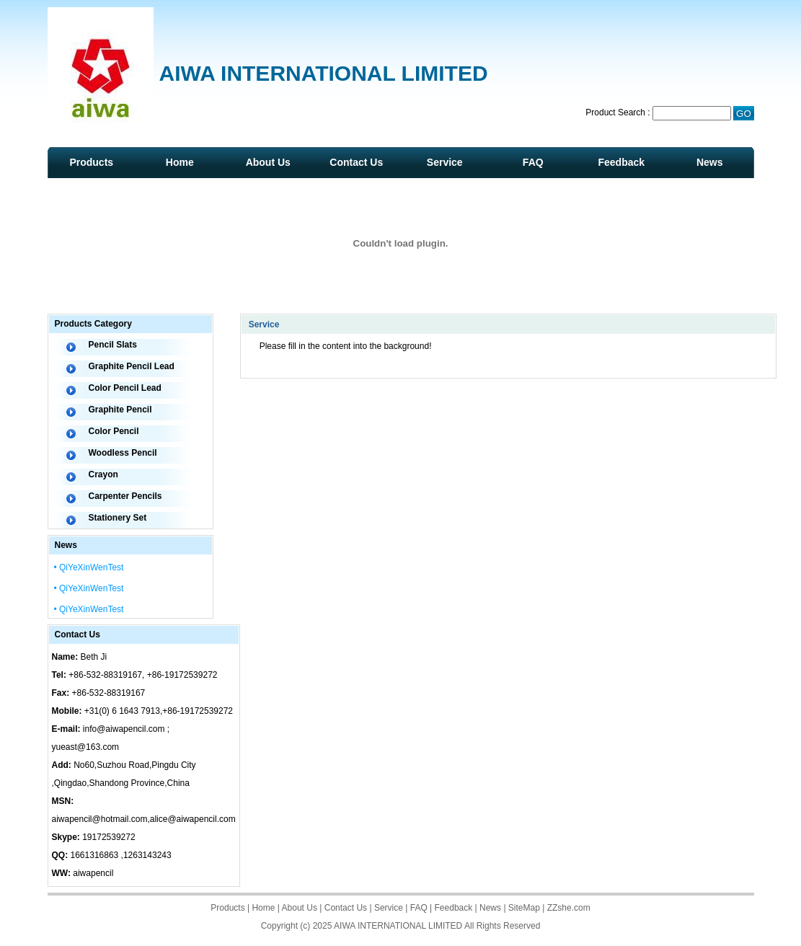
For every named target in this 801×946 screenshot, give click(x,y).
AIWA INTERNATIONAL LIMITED (398, 926)
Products (91, 162)
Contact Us (356, 162)
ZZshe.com (568, 908)
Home (180, 162)
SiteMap (524, 908)
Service (445, 162)
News (709, 162)
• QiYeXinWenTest (89, 567)
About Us (268, 162)
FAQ (533, 162)
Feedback (621, 162)
